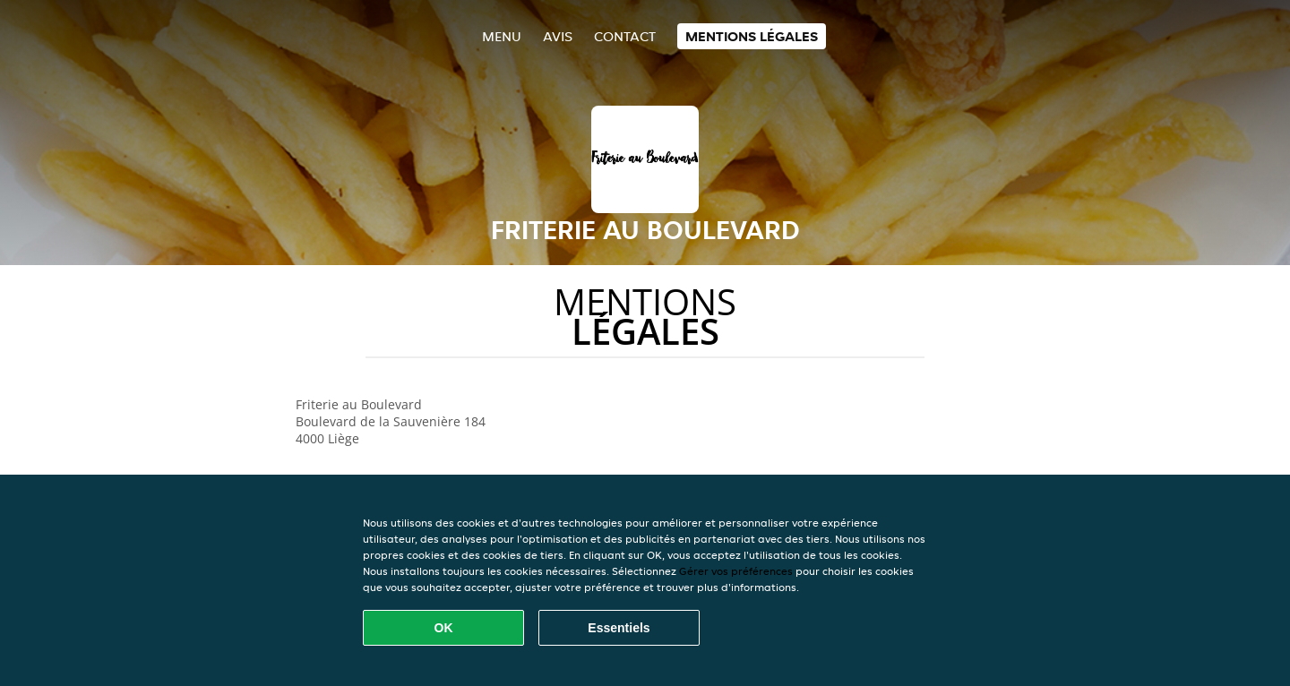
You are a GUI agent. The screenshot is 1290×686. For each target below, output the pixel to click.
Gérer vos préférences (736, 571)
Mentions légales (751, 36)
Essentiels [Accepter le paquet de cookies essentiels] (618, 628)
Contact (625, 36)
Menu (501, 36)
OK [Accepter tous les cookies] (443, 628)
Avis (557, 36)
